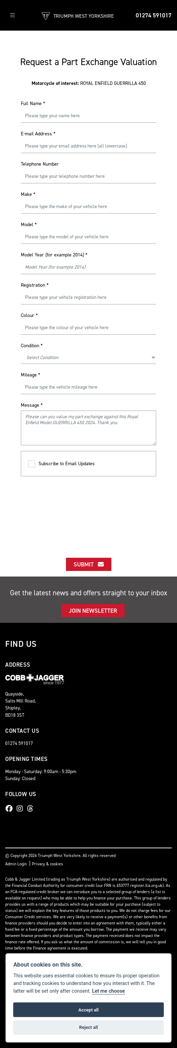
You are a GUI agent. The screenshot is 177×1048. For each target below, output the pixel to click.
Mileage (30, 375)
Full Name (33, 103)
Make (28, 194)
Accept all (88, 1010)
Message (32, 405)
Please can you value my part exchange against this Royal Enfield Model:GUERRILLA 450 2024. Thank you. (88, 428)
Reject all (88, 1027)
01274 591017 (153, 15)
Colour (29, 315)
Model (29, 224)
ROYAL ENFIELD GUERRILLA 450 (89, 83)
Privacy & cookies (47, 864)
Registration (35, 285)
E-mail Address (38, 133)
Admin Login (16, 864)
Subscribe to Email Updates (61, 464)
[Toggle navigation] (12, 15)
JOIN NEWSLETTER (93, 610)
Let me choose (108, 991)
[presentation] (88, 510)
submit (89, 564)
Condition (32, 345)
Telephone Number (40, 164)
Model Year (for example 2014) (54, 255)
